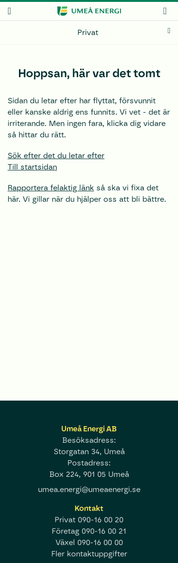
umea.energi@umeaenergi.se (89, 489)
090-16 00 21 (104, 531)
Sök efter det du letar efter (56, 155)
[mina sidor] (165, 10)
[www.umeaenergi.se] (89, 11)
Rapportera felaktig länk (51, 187)
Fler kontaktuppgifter (89, 553)
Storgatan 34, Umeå (89, 451)
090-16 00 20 (100, 519)
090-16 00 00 (100, 542)
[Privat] (89, 32)
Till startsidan (32, 166)
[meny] (9, 11)
